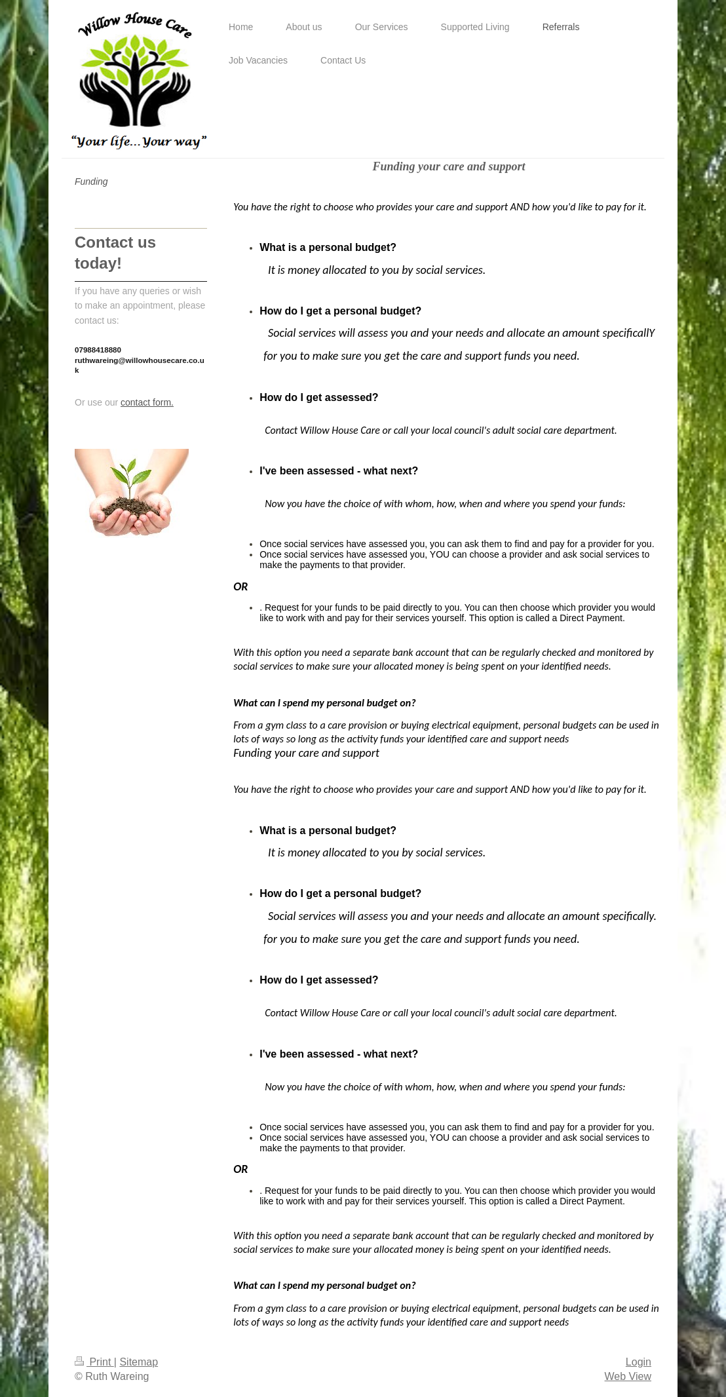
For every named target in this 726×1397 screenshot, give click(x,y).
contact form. (147, 402)
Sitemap (138, 1362)
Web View (628, 1376)
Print (94, 1362)
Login (638, 1362)
